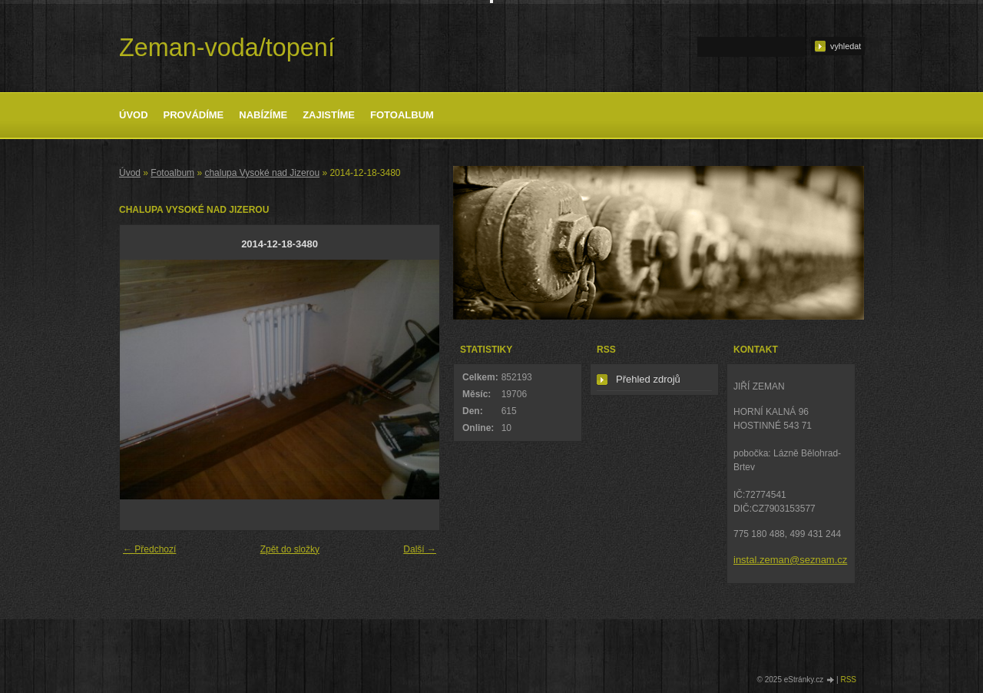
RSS (848, 679)
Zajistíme (329, 115)
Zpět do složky (289, 549)
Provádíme (194, 115)
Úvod (133, 115)
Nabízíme (263, 115)
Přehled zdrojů (648, 379)
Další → (419, 549)
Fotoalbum (402, 115)
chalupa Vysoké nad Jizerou (261, 172)
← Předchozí (149, 549)
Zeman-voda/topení (227, 47)
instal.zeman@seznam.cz (790, 559)
